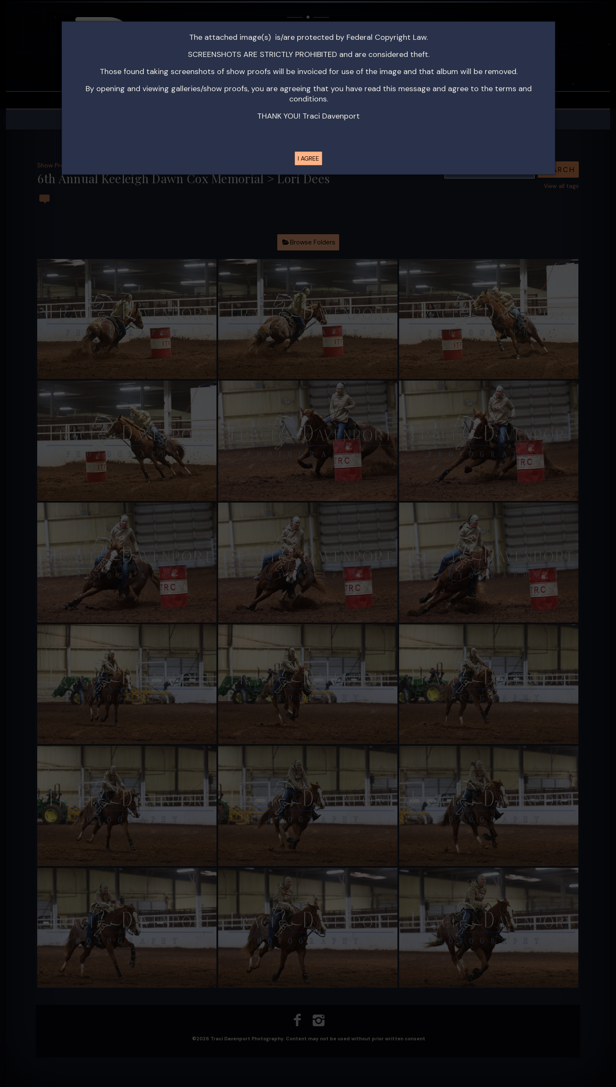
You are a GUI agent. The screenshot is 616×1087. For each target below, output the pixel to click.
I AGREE (308, 158)
